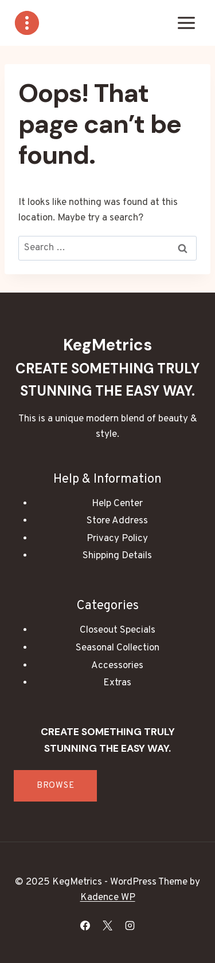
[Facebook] (85, 925)
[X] (108, 925)
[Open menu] (186, 22)
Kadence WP (107, 897)
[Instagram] (130, 925)
